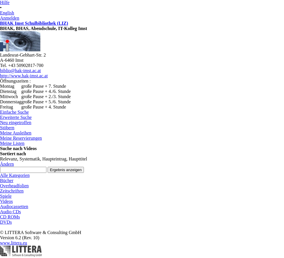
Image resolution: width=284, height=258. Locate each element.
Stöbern (7, 127)
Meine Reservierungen (21, 138)
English (7, 12)
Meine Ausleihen (15, 132)
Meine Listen (12, 143)
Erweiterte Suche (16, 117)
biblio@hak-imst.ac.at (20, 70)
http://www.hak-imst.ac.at (24, 75)
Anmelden (9, 18)
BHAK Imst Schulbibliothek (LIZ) (34, 23)
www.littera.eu (13, 242)
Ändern (7, 164)
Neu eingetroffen (15, 122)
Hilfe (5, 2)
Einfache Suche (14, 112)
